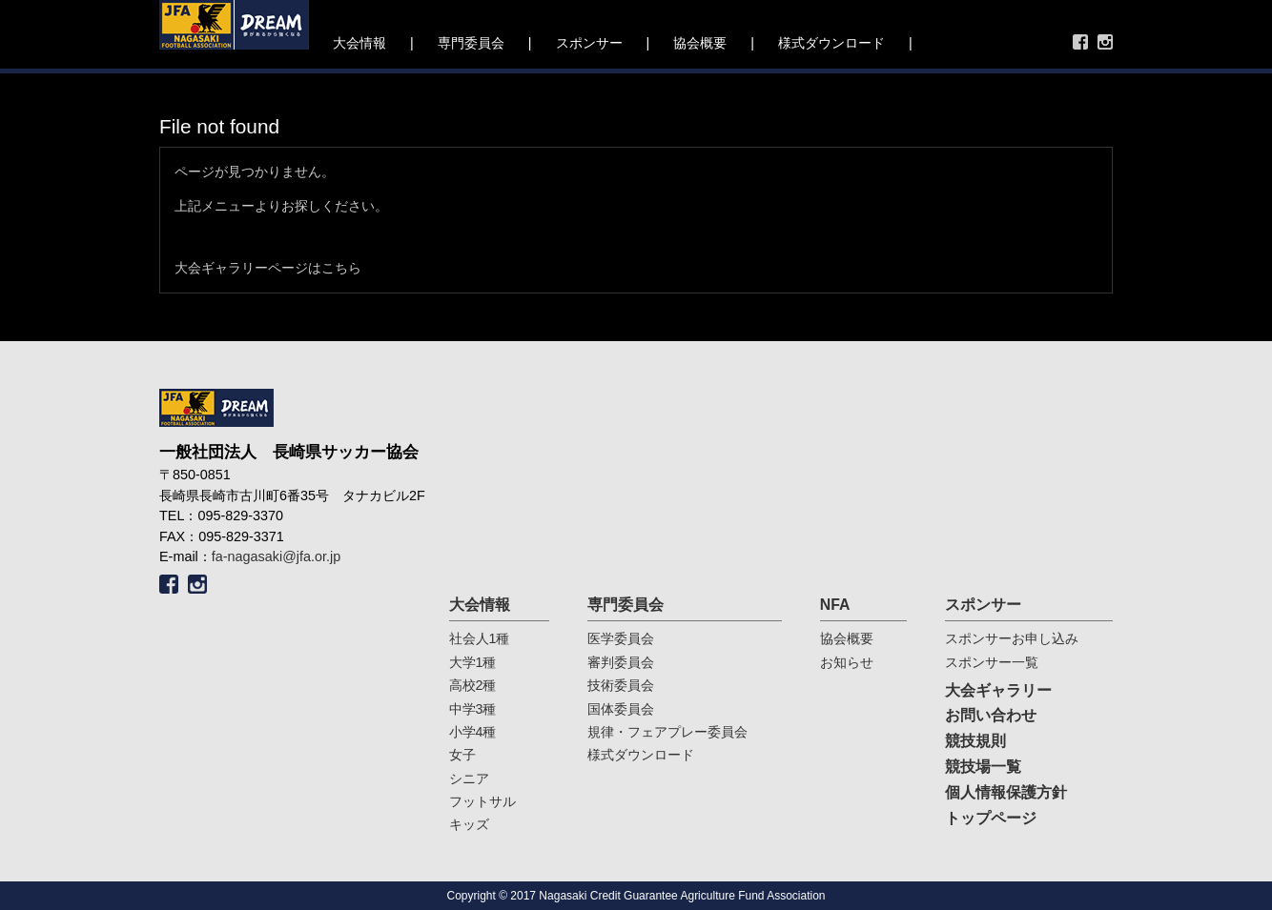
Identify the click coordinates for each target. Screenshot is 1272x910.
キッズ (469, 824)
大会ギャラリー (998, 690)
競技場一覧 (983, 766)
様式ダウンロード (831, 43)
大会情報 (359, 43)
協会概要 (700, 43)
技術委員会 (620, 685)
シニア (469, 778)
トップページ (990, 818)
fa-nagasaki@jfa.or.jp (276, 556)
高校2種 (473, 685)
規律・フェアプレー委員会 (667, 731)
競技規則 (975, 741)
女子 (462, 754)
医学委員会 (620, 638)
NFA (835, 605)
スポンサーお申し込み (1011, 638)
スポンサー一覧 (991, 662)
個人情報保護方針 (1006, 792)
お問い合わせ (990, 715)
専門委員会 (471, 43)
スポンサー (589, 43)
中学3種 (473, 709)
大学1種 (473, 662)
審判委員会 (620, 662)
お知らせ (846, 662)
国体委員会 (620, 709)
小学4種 (473, 731)
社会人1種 (479, 638)
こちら (341, 267)
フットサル (482, 801)
